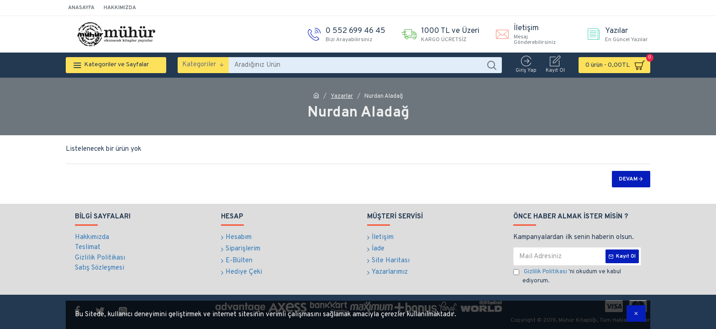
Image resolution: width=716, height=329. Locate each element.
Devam (628, 179)
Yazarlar (342, 96)
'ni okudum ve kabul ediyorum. (567, 276)
